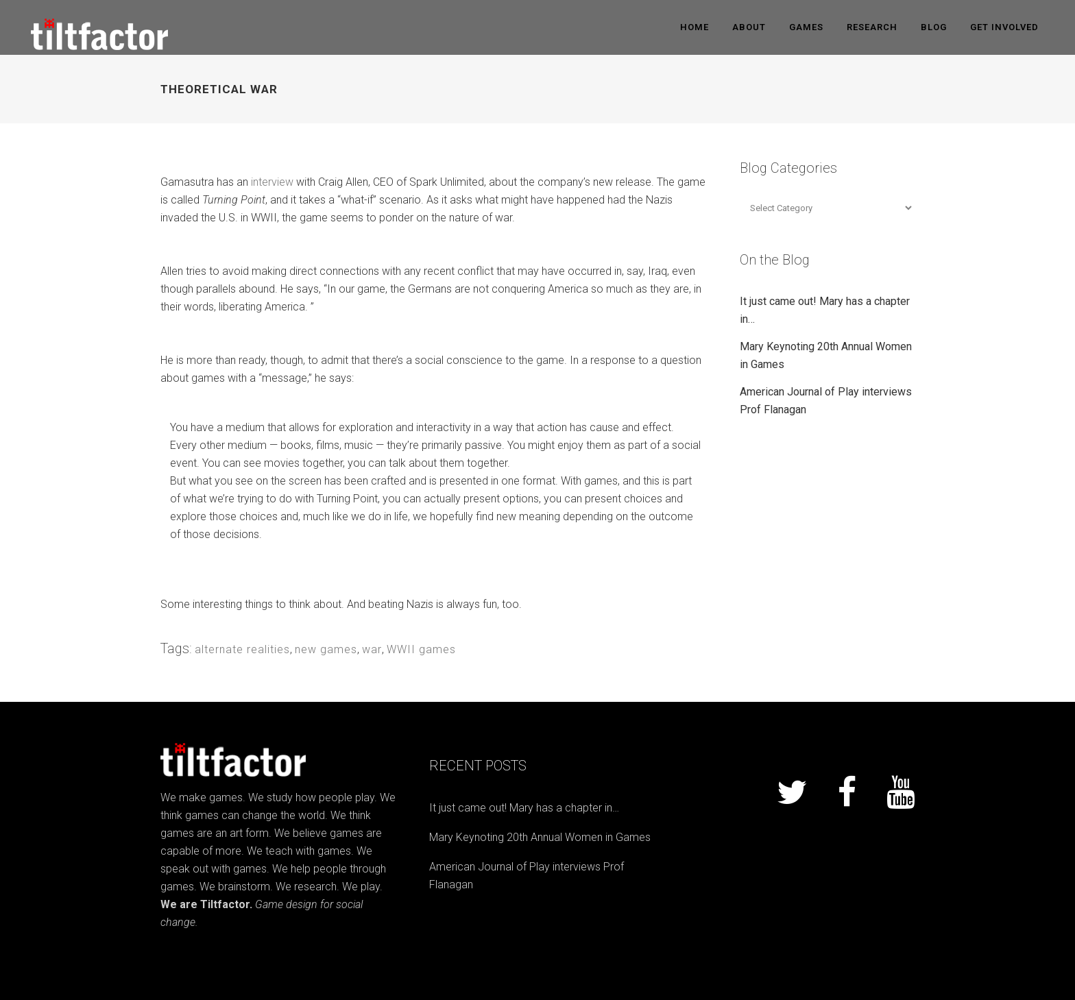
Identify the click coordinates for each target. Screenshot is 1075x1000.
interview (272, 181)
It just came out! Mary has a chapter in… (524, 807)
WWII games (421, 649)
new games (326, 649)
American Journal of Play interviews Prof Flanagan (526, 875)
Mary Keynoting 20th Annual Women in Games (540, 837)
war (372, 649)
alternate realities (242, 649)
